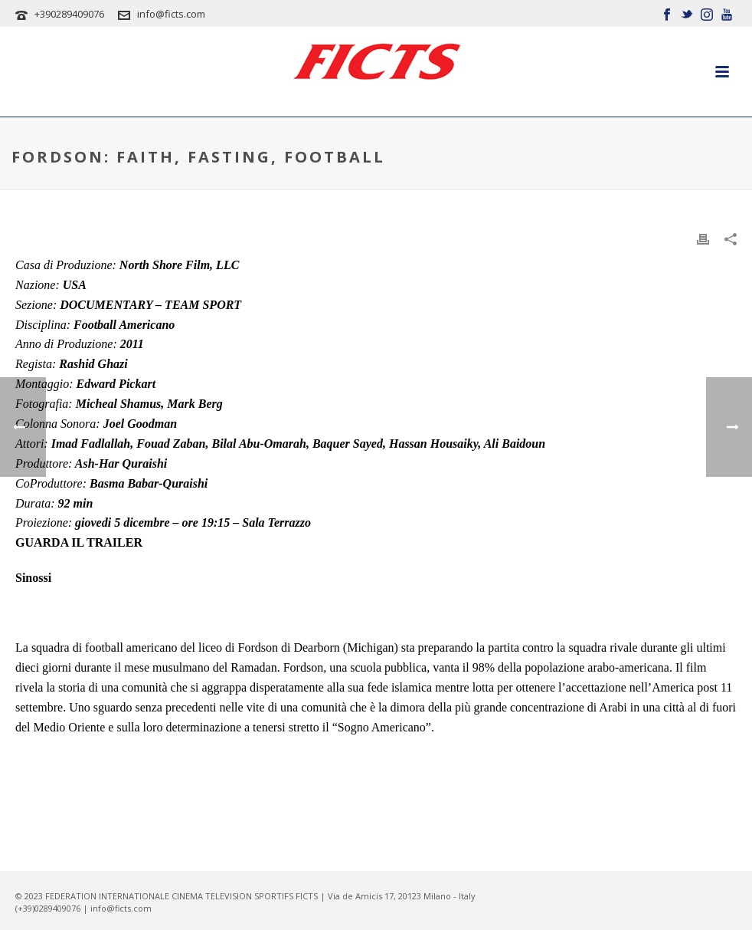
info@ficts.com (171, 14)
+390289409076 (69, 14)
